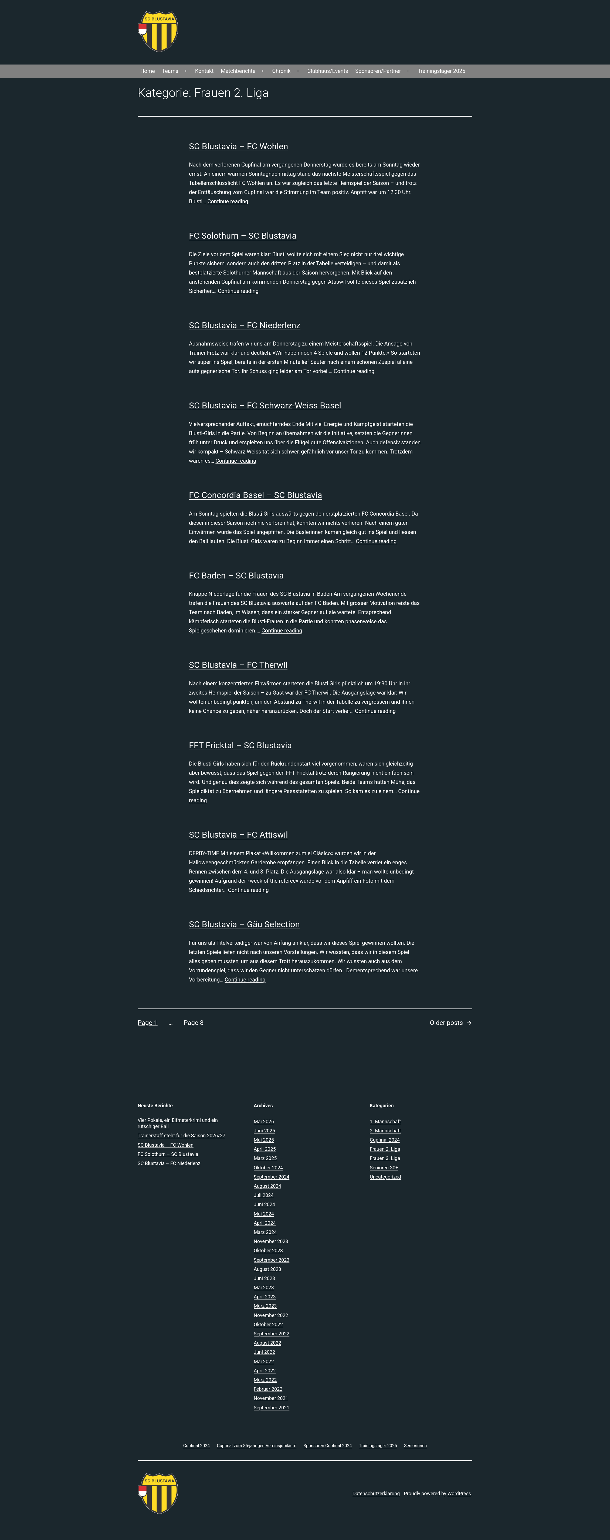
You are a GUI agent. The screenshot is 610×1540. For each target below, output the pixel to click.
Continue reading (227, 201)
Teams (170, 71)
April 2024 (265, 1223)
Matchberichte (238, 71)
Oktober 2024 (268, 1167)
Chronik (281, 71)
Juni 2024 (264, 1204)
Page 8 (194, 1023)
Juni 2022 (264, 1352)
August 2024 (267, 1186)
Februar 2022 (268, 1389)
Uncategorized (385, 1177)
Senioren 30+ (384, 1167)
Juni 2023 (264, 1278)
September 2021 (271, 1407)
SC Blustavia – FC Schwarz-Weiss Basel (265, 405)
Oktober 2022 (268, 1324)
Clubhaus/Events (327, 71)
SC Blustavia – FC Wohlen (238, 146)
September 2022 (271, 1333)
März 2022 (265, 1380)
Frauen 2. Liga (385, 1149)
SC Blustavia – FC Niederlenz (244, 325)
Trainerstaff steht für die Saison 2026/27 (181, 1135)
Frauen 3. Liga (385, 1158)
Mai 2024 (264, 1214)
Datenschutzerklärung (376, 1493)
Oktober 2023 (268, 1250)
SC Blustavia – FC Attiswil (238, 835)
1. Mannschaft (385, 1121)
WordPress (459, 1493)
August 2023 (267, 1269)
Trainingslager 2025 (441, 71)
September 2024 (271, 1177)
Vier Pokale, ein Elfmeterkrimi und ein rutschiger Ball (178, 1123)
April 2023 (265, 1296)
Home (147, 71)
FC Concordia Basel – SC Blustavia (255, 495)
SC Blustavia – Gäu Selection (244, 924)
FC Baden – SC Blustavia (236, 575)
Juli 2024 (264, 1195)
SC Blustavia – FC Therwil (238, 665)
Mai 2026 (264, 1121)
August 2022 (267, 1343)
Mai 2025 (264, 1140)
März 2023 (265, 1306)
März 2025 (265, 1158)
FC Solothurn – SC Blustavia (243, 236)
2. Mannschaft (385, 1130)
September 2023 (271, 1260)
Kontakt (204, 71)
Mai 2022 (264, 1361)
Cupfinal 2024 (385, 1140)
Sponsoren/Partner (378, 71)
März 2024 (265, 1232)
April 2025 (265, 1149)
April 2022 (265, 1370)
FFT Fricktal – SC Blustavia (240, 745)
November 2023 (271, 1241)
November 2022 (271, 1315)
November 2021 (271, 1398)
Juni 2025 (264, 1130)
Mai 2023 (264, 1287)
